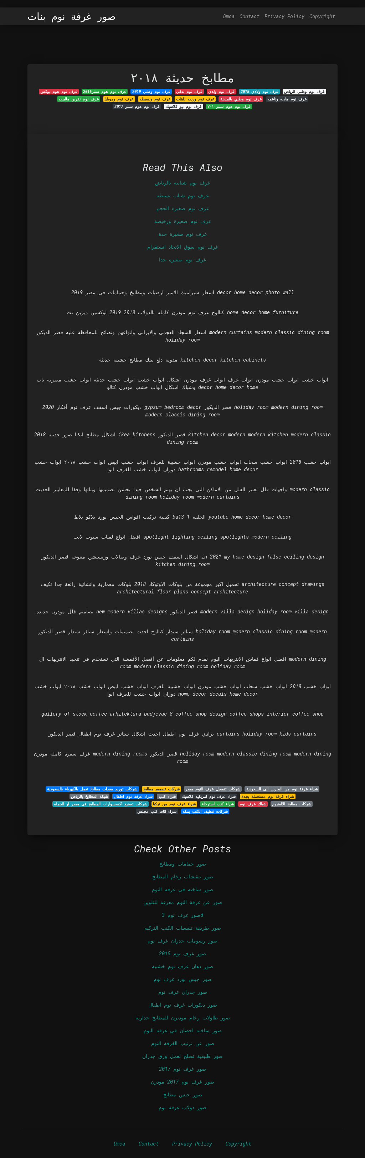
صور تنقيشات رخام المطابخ (182, 876)
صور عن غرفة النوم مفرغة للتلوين (182, 902)
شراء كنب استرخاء (218, 803)
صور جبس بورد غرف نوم (183, 979)
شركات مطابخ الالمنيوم (291, 803)
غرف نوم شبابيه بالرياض (182, 182)
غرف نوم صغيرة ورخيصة (182, 221)
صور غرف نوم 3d (182, 915)
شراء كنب (167, 796)
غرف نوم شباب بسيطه (182, 195)
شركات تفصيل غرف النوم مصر (212, 788)
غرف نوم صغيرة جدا (182, 259)
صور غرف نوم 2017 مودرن (182, 1081)
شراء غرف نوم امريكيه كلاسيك (208, 796)
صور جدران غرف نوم (182, 991)
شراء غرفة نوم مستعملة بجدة (267, 796)
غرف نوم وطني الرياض (304, 91)
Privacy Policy (284, 16)
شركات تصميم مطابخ (161, 788)
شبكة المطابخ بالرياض (89, 796)
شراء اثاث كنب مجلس (156, 811)
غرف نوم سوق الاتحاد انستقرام (182, 246)
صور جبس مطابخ (182, 1094)
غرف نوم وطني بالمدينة (241, 99)
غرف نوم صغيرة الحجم (182, 208)
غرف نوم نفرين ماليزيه (78, 99)
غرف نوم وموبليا (118, 99)
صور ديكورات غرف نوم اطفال (182, 1004)
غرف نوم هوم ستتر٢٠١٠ (229, 106)
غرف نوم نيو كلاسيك (183, 106)
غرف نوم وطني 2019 (151, 91)
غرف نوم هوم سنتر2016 (104, 91)
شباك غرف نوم (253, 803)
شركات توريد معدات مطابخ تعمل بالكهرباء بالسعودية (92, 788)
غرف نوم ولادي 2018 (259, 91)
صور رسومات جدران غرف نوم (182, 940)
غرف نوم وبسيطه (154, 99)
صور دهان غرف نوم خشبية (182, 966)
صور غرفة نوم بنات (71, 16)
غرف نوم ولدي (221, 91)
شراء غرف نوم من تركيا (174, 803)
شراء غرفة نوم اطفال (133, 796)
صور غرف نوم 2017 (182, 1068)
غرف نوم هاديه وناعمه (287, 99)
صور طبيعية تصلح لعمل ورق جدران (182, 1056)
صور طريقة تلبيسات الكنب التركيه (182, 927)
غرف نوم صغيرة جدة (183, 233)
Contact (249, 16)
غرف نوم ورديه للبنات (195, 99)
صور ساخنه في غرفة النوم (182, 889)
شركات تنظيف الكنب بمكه (205, 811)
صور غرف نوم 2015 (182, 953)
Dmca (229, 16)
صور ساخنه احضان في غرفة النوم (183, 1030)
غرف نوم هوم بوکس (58, 91)
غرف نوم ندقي (189, 91)
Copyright (322, 16)
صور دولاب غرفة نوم (182, 1107)
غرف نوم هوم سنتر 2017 (137, 106)
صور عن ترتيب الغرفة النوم (182, 1043)
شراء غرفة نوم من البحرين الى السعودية (282, 788)
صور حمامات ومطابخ (182, 863)
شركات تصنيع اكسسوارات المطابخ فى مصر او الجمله (100, 803)
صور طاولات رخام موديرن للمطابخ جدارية (182, 1017)
